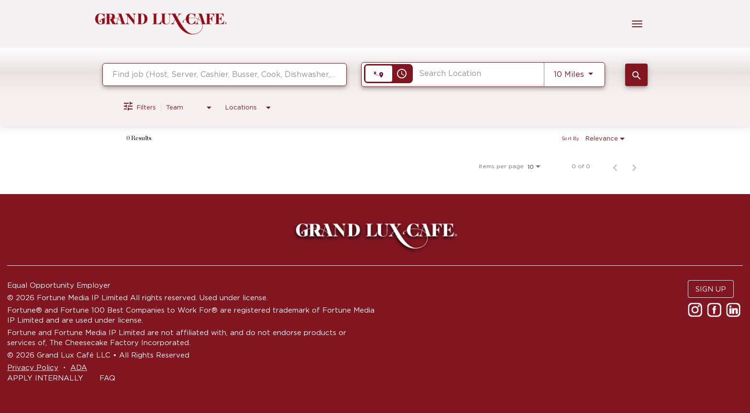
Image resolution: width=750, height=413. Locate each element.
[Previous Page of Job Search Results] (615, 166)
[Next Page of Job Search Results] (634, 166)
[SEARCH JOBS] (636, 75)
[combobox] (224, 74)
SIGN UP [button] (710, 289)
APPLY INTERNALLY (45, 378)
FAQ (107, 378)
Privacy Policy (32, 367)
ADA (78, 367)
